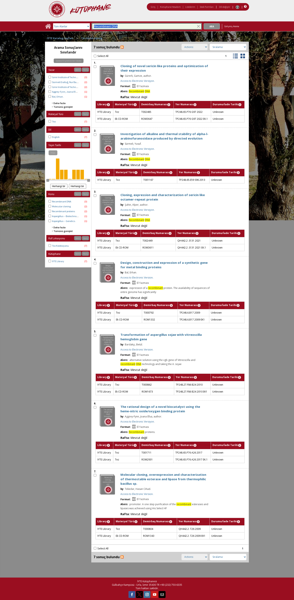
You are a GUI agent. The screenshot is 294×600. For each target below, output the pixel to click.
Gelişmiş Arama (231, 26)
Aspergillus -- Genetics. (64, 221)
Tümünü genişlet (63, 106)
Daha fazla (59, 103)
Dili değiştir (224, 6)
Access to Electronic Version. (136, 277)
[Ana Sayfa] (48, 27)
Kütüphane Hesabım (170, 6)
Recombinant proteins (63, 211)
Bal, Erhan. (57, 96)
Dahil (77, 69)
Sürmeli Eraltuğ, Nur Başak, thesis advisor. (74, 82)
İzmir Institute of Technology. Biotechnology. (75, 87)
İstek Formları (207, 6)
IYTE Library (58, 261)
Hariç (85, 69)
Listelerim (190, 6)
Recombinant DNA (61, 201)
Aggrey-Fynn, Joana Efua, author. (69, 91)
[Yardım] (245, 6)
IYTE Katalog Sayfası (60, 38)
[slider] (47, 180)
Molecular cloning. (61, 206)
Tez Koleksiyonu (91, 38)
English (56, 137)
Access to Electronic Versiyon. (137, 81)
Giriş (153, 6)
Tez (54, 121)
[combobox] (147, 26)
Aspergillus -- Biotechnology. (66, 216)
